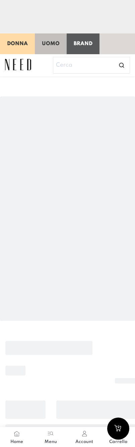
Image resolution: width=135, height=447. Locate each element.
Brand (83, 44)
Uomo (51, 44)
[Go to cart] (118, 429)
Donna (17, 44)
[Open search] (122, 65)
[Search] (91, 65)
